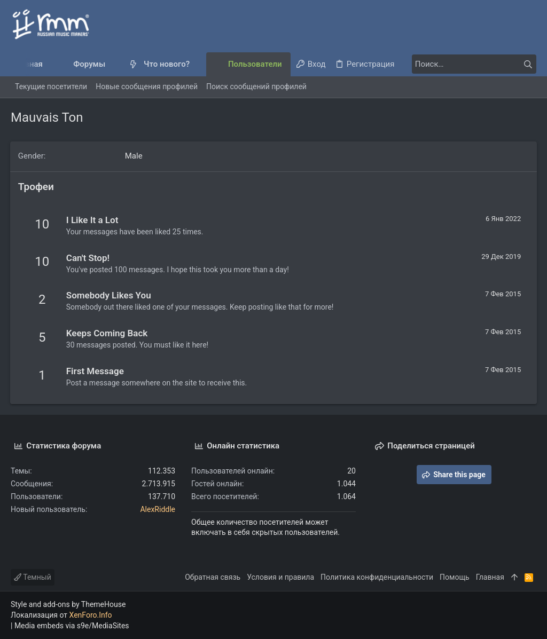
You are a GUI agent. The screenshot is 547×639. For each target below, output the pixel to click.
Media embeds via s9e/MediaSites (71, 625)
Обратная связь (212, 577)
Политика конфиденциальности (377, 577)
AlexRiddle (157, 509)
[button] (114, 64)
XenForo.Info (90, 615)
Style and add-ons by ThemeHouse (68, 604)
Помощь (455, 577)
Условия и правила (280, 577)
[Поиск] (469, 64)
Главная (490, 577)
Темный (32, 577)
